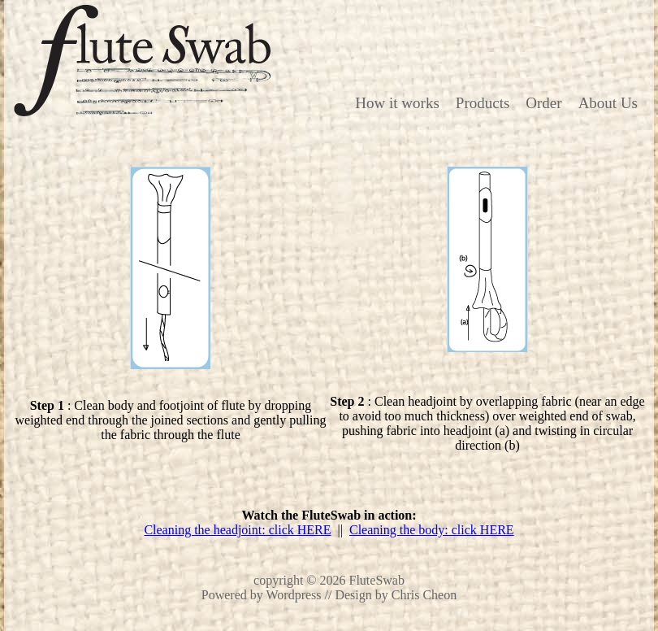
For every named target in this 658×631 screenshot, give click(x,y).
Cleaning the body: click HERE (431, 530)
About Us (608, 102)
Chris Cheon (424, 595)
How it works (397, 102)
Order (543, 102)
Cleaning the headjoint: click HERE (237, 530)
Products (483, 102)
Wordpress (294, 595)
